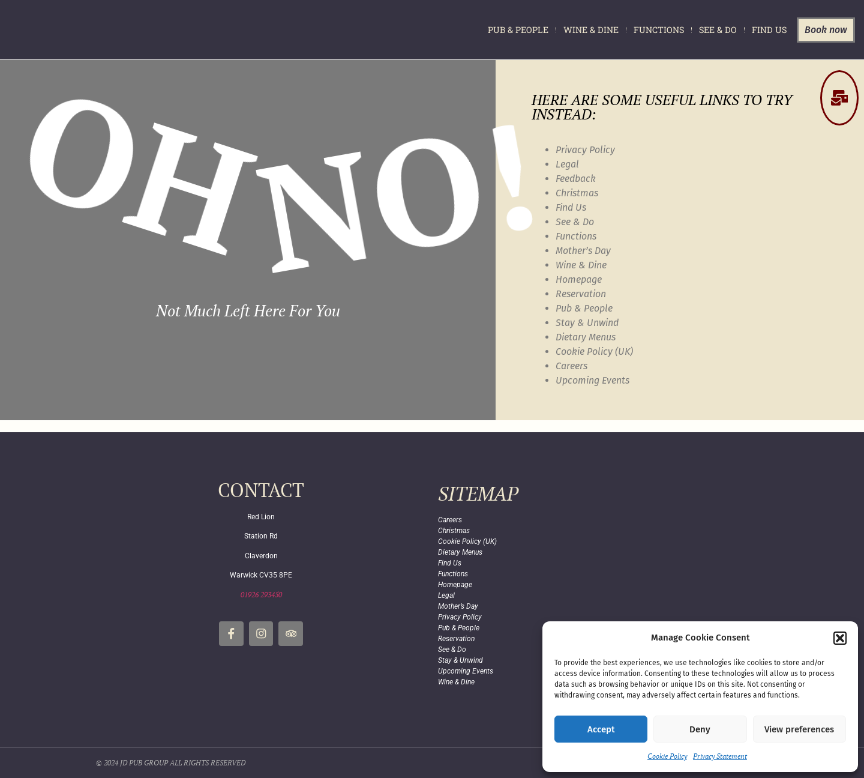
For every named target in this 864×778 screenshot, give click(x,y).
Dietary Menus (586, 337)
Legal (567, 164)
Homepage (579, 279)
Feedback (576, 178)
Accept (601, 729)
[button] (840, 638)
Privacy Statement (720, 756)
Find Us (769, 29)
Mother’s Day (583, 250)
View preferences (799, 729)
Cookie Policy (667, 756)
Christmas (577, 193)
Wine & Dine (591, 29)
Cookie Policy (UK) (594, 351)
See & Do (718, 29)
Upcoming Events (592, 380)
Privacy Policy (585, 149)
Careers (571, 366)
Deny (699, 729)
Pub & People (518, 29)
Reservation (581, 294)
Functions (659, 29)
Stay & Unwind (587, 322)
